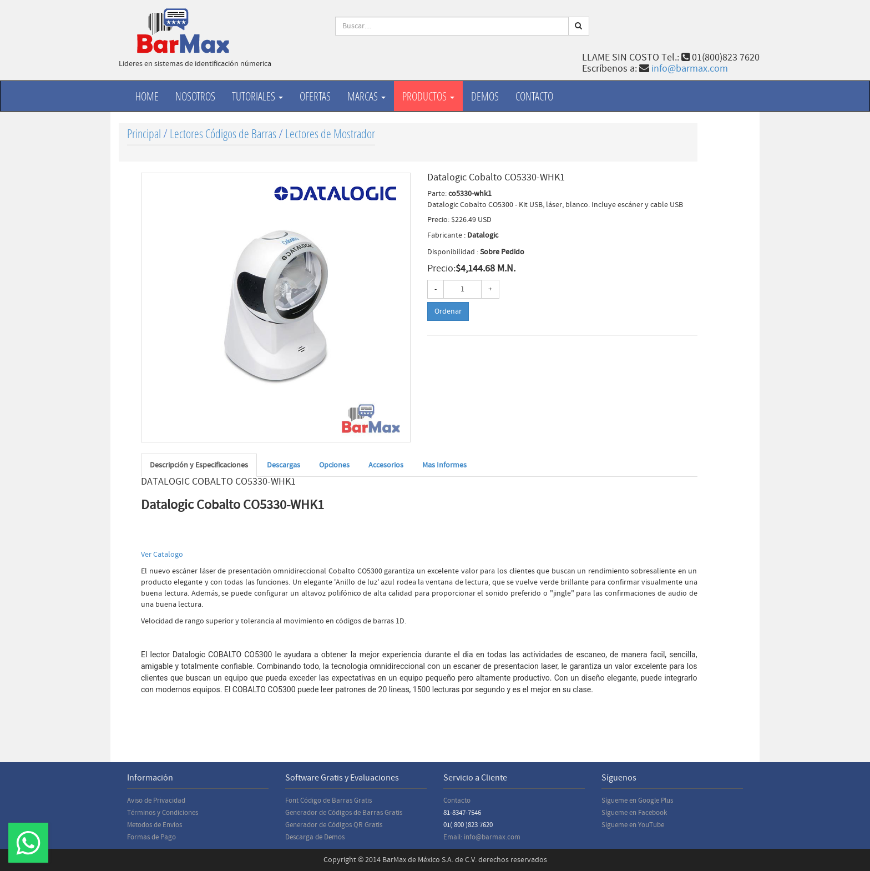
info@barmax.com (689, 68)
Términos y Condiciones (162, 812)
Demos (485, 96)
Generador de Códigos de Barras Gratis (343, 812)
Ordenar (448, 311)
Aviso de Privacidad (156, 800)
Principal (144, 133)
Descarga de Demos (315, 837)
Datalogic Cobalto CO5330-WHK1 (232, 505)
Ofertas (315, 96)
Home (147, 96)
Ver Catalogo (162, 555)
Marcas (366, 96)
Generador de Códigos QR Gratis (333, 824)
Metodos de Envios (154, 824)
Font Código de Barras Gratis (328, 800)
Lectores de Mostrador (330, 133)
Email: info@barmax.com (481, 837)
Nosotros (195, 96)
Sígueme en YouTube (632, 824)
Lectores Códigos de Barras (223, 133)
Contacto (534, 96)
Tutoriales (257, 96)
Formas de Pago (151, 837)
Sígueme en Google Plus (637, 800)
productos (428, 96)
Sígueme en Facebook (634, 812)
